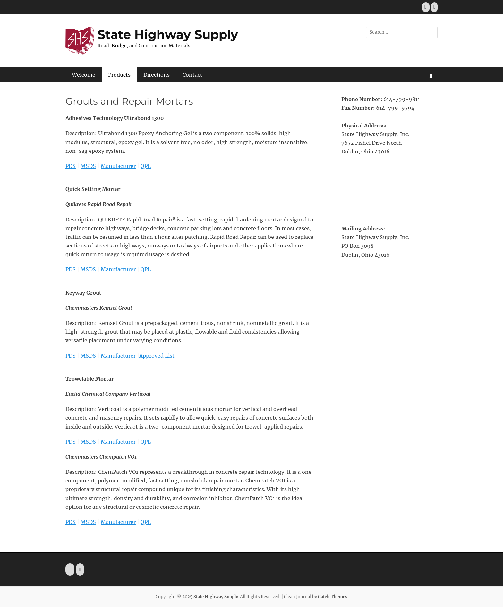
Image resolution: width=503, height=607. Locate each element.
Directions (156, 75)
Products (119, 75)
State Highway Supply (168, 34)
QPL (146, 166)
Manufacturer (118, 166)
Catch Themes (332, 597)
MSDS (88, 166)
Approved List (157, 355)
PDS (70, 166)
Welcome (83, 75)
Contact (192, 75)
